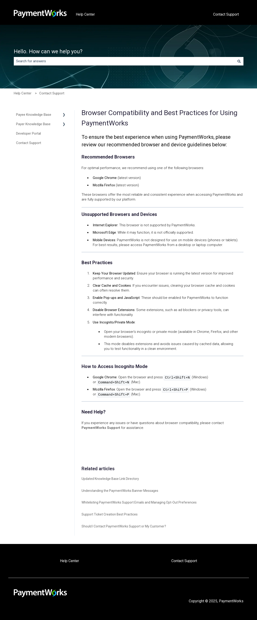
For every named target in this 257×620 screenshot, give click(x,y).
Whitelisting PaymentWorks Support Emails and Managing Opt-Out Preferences (139, 502)
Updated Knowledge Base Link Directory (110, 479)
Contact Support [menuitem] (28, 143)
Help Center (85, 14)
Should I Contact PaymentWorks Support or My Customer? (124, 526)
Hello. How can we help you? (48, 51)
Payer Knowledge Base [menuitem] (33, 124)
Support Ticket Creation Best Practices (110, 514)
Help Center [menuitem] (69, 561)
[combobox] (124, 61)
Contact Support (226, 14)
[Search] (239, 61)
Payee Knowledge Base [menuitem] (33, 115)
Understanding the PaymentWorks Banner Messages (120, 491)
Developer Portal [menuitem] (28, 133)
